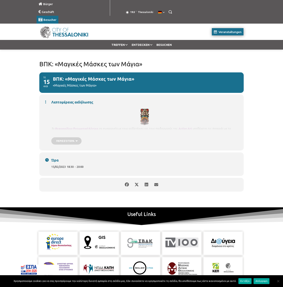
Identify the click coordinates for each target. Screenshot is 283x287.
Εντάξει (245, 281)
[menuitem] (161, 12)
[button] (170, 12)
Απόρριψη (261, 281)
